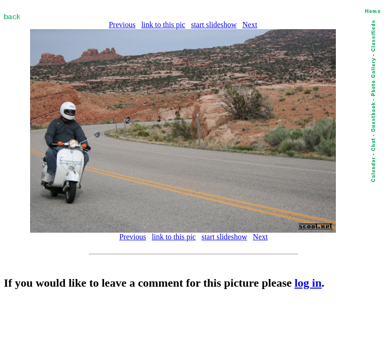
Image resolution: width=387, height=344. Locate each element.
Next (249, 25)
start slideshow (214, 25)
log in (308, 283)
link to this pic (163, 25)
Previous (122, 25)
